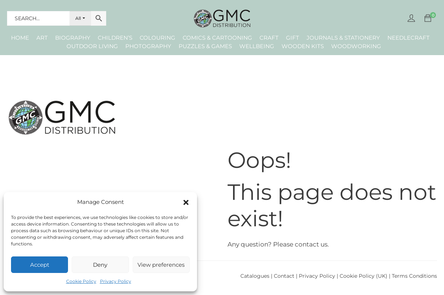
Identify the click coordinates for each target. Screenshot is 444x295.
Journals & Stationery (343, 37)
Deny (100, 264)
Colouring (157, 37)
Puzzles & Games (205, 46)
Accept (39, 264)
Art (42, 37)
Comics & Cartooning (217, 37)
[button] (186, 202)
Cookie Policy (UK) (363, 276)
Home (20, 37)
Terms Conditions (414, 276)
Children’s (115, 37)
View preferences (161, 264)
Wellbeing (256, 46)
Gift (292, 37)
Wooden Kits (303, 46)
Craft (269, 37)
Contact (285, 276)
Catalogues (254, 276)
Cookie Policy (81, 281)
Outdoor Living (92, 46)
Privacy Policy (115, 281)
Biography (72, 37)
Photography (148, 46)
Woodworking (356, 46)
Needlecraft (408, 37)
